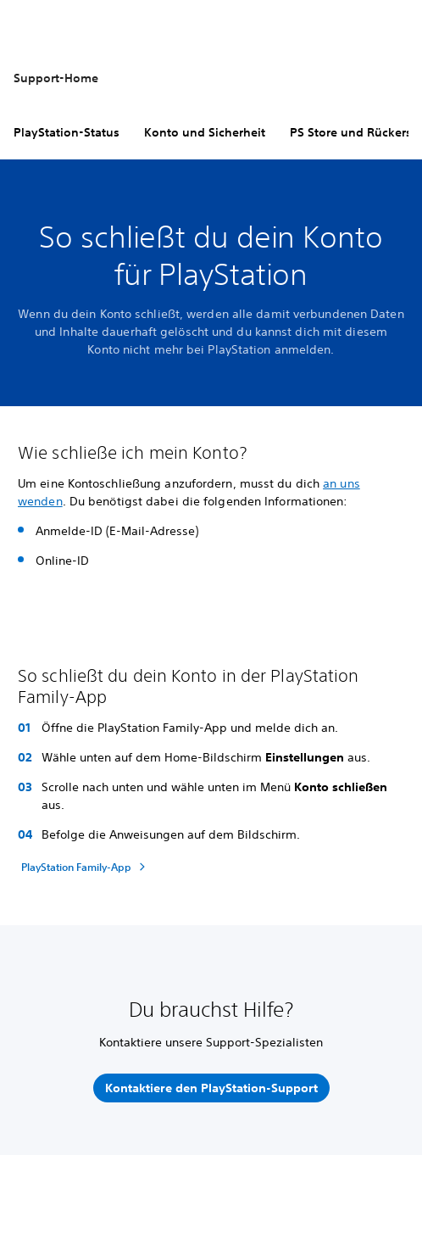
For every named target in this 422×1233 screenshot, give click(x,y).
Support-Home (56, 78)
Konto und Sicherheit (204, 132)
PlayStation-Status (66, 132)
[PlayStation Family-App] (85, 866)
